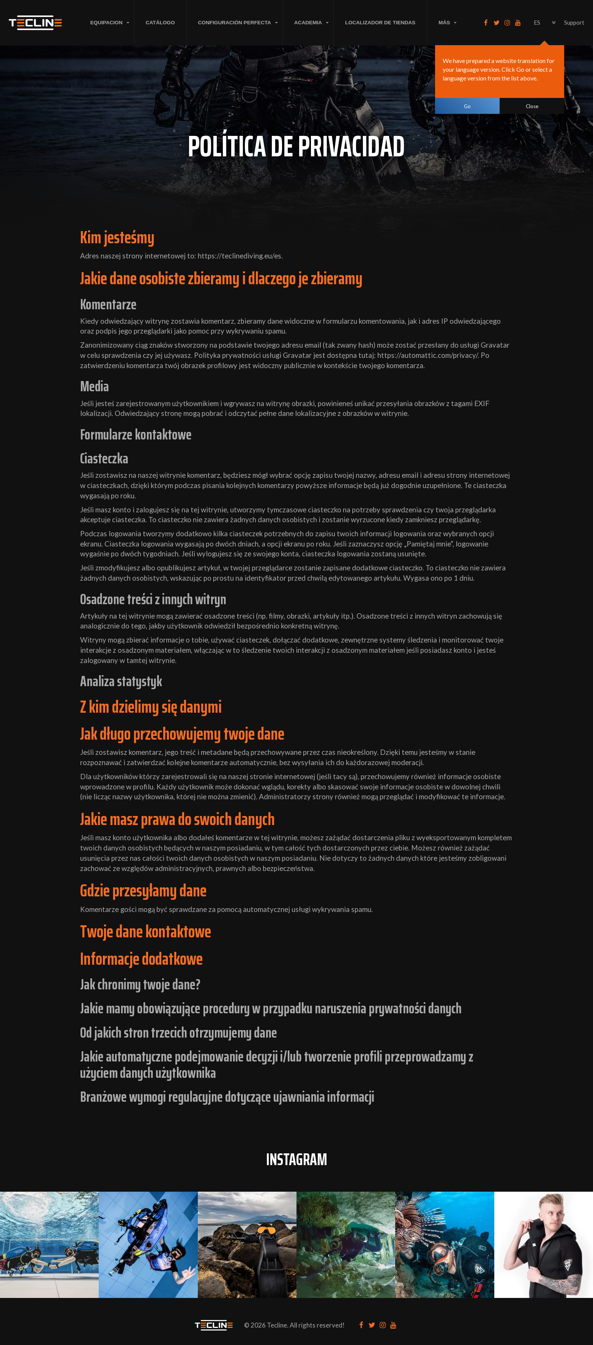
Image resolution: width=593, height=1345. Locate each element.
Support (574, 22)
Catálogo (160, 22)
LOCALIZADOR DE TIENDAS (380, 22)
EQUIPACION (106, 22)
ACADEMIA (308, 22)
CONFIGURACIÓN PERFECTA (234, 22)
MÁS (444, 22)
